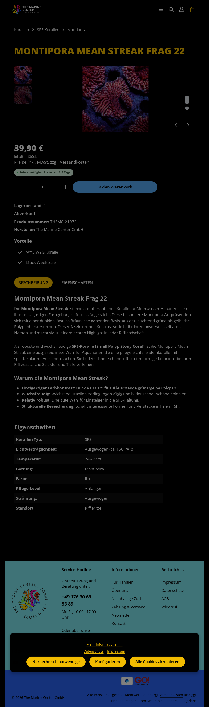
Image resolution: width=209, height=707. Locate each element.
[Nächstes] (187, 125)
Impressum (171, 582)
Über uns (120, 590)
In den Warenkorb (115, 187)
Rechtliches (172, 569)
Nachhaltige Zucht (128, 598)
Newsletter (121, 615)
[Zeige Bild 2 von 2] (187, 108)
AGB (165, 598)
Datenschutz (172, 590)
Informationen (126, 569)
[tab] (33, 282)
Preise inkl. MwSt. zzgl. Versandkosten (51, 162)
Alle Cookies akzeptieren (157, 669)
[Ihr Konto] (181, 9)
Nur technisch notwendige (56, 669)
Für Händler (122, 582)
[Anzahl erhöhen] (65, 187)
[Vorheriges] (176, 125)
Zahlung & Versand (129, 607)
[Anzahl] (42, 187)
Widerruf (169, 607)
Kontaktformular (76, 635)
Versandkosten (171, 695)
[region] (104, 99)
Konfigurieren (107, 669)
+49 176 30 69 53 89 (76, 600)
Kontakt (119, 623)
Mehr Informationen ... (104, 652)
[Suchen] (171, 9)
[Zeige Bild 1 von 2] (187, 100)
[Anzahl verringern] (19, 187)
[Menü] (161, 9)
